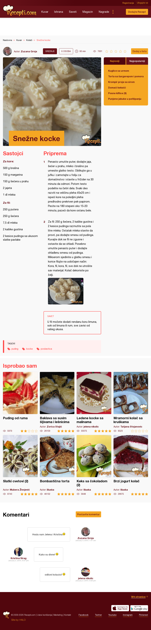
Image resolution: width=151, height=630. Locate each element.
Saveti (73, 11)
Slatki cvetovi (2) (20, 465)
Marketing (58, 615)
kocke (29, 348)
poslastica (46, 348)
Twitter (98, 615)
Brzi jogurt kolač (131, 465)
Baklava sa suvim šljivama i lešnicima (57, 402)
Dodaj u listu (140, 51)
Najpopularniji (137, 61)
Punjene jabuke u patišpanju (124, 98)
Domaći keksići (117, 87)
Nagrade (104, 11)
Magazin (88, 11)
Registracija (128, 3)
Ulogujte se (142, 3)
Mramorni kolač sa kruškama (131, 402)
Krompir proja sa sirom (121, 82)
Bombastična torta (57, 465)
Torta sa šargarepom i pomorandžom (126, 76)
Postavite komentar (88, 514)
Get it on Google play (139, 608)
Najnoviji (114, 61)
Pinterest (143, 615)
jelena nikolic (85, 578)
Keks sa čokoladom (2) (94, 465)
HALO (22, 619)
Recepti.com (20, 10)
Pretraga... (119, 12)
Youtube (112, 615)
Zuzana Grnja (29, 51)
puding (15, 348)
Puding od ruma (20, 402)
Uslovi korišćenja (44, 615)
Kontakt (67, 615)
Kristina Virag (18, 558)
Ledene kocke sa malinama (94, 402)
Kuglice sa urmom (118, 70)
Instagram (128, 615)
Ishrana (58, 11)
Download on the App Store (120, 608)
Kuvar (44, 11)
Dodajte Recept (137, 11)
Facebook (83, 615)
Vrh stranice (138, 596)
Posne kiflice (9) (117, 93)
